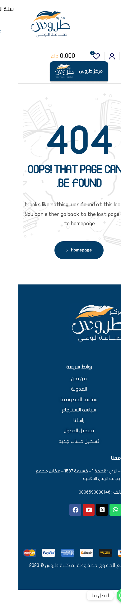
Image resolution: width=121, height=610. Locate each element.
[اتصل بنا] (105, 595)
